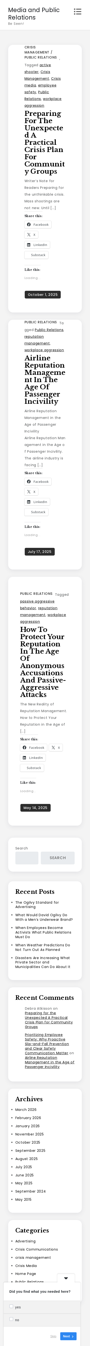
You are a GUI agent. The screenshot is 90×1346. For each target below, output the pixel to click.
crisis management (36, 50)
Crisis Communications (36, 1249)
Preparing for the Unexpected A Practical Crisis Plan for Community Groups (44, 142)
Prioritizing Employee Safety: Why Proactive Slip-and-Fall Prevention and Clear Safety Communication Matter (47, 1043)
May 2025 (24, 1183)
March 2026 (26, 1109)
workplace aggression (44, 350)
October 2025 (27, 1142)
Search (21, 848)
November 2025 (29, 1134)
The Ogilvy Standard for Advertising (37, 904)
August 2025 (26, 1158)
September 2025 (30, 1150)
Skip (53, 1336)
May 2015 (23, 1199)
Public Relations (40, 57)
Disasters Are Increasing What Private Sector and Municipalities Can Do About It (43, 962)
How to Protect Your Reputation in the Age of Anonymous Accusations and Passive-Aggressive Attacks (43, 662)
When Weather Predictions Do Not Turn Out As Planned (42, 947)
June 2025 (24, 1175)
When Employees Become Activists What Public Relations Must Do (43, 932)
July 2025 (23, 1167)
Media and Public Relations (34, 13)
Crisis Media (26, 1265)
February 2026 (28, 1117)
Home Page (25, 1273)
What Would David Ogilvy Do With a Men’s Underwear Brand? (44, 917)
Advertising (25, 1241)
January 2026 (27, 1126)
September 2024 (30, 1191)
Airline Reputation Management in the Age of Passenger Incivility (44, 380)
